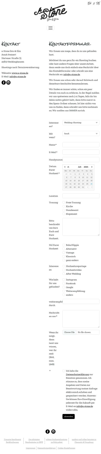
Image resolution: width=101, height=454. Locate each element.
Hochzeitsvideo (74, 269)
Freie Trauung (73, 202)
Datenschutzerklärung (77, 374)
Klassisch (71, 256)
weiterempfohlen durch (55, 303)
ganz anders (72, 260)
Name (52, 144)
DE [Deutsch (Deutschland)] (98, 3)
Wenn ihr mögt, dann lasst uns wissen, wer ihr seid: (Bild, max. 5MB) (53, 348)
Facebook (70, 283)
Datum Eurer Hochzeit (54, 170)
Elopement (71, 213)
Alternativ (71, 248)
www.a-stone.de (20, 73)
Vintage (70, 252)
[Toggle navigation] (50, 28)
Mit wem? (52, 135)
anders (69, 294)
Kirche (69, 206)
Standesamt (72, 210)
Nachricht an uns (54, 314)
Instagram (71, 279)
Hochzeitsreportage (76, 266)
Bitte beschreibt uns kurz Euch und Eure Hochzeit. (54, 229)
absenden (68, 416)
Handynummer (55, 159)
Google (69, 287)
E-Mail (53, 152)
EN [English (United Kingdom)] (89, 3)
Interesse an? (53, 124)
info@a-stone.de (17, 76)
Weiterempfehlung (75, 291)
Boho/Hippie (72, 245)
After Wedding (73, 273)
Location (53, 195)
